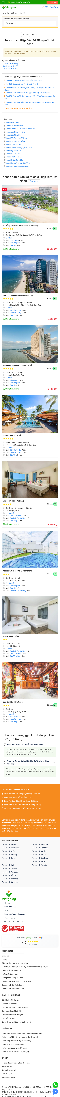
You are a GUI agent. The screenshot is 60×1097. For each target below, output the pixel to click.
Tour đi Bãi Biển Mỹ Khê (13, 126)
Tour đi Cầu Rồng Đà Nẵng (14, 132)
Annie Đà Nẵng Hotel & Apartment (17, 571)
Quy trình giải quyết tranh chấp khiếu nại (16, 1022)
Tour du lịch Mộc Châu (40, 848)
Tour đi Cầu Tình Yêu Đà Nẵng (15, 138)
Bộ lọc (34, 34)
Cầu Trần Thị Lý (15, 313)
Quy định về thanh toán (10, 1004)
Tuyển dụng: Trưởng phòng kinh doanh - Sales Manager (22, 1033)
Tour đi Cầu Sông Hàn (12, 135)
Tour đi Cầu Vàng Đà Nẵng (14, 141)
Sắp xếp (25, 34)
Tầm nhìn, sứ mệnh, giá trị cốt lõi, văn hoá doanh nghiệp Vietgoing (25, 967)
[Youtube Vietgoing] (18, 921)
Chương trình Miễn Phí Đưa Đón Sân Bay (16, 981)
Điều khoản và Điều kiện (10, 1000)
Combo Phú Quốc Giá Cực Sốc (20, 2)
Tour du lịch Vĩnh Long (10, 879)
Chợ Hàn (13, 245)
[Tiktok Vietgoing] (22, 921)
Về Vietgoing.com (8, 1077)
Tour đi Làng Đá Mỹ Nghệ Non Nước (18, 148)
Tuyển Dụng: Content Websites (13, 1044)
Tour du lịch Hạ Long (9, 855)
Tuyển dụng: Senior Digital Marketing (15, 1048)
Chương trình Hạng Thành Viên (13, 989)
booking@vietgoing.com (14, 914)
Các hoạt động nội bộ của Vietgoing (15, 963)
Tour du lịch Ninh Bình (40, 844)
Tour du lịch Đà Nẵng (10, 64)
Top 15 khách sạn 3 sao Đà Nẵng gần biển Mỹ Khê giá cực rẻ (28, 92)
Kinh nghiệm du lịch (9, 1070)
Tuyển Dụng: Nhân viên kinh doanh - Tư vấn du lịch (20, 1037)
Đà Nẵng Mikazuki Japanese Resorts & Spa (21, 225)
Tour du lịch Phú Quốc (10, 872)
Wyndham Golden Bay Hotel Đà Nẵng (18, 365)
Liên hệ (4, 959)
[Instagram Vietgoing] (9, 921)
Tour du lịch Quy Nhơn (10, 882)
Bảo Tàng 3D (14, 380)
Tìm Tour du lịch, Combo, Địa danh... (17, 19)
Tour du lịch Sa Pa (8, 851)
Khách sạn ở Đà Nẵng (10, 69)
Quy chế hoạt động (8, 1018)
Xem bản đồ (8, 238)
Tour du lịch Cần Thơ (9, 868)
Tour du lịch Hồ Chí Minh (11, 848)
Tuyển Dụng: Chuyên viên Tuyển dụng (15, 1052)
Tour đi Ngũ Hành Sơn (12, 151)
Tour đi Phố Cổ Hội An (13, 157)
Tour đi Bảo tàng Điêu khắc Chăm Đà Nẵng (20, 129)
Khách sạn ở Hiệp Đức (11, 66)
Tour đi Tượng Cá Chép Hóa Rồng (17, 163)
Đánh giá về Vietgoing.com (11, 970)
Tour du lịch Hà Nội (9, 844)
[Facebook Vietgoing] (5, 921)
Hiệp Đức (22, 13)
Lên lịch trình (52, 2)
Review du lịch (7, 1066)
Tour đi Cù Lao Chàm (12, 144)
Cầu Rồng (13, 315)
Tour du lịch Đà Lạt (38, 861)
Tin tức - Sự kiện (7, 1074)
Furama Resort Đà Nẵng (13, 435)
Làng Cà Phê (14, 240)
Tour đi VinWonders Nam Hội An (16, 166)
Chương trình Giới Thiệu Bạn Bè (13, 985)
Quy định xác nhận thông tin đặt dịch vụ (16, 1007)
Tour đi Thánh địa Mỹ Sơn (14, 160)
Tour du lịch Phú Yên (39, 865)
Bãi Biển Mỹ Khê (15, 310)
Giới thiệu (5, 956)
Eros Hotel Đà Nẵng (11, 636)
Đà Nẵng (14, 13)
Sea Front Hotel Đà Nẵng (13, 501)
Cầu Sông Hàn (15, 243)
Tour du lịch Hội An (39, 855)
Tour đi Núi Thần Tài (12, 154)
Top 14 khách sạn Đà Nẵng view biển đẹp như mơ (24, 80)
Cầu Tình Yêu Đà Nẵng (18, 518)
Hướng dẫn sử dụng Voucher (12, 978)
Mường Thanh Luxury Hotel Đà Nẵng (18, 295)
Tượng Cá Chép (15, 516)
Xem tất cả (34, 181)
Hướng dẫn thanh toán (10, 974)
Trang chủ (5, 13)
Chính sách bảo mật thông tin (12, 1015)
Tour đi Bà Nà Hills (11, 122)
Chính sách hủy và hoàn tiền (12, 1011)
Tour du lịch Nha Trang (40, 858)
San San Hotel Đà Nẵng (12, 702)
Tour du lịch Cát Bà (8, 858)
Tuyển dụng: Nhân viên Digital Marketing (16, 1041)
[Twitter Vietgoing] (14, 921)
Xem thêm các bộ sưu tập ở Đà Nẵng (19, 108)
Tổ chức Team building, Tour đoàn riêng (16, 1063)
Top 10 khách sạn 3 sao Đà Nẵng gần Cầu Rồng (23, 84)
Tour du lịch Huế (8, 865)
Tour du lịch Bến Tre (9, 875)
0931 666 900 (50, 7)
